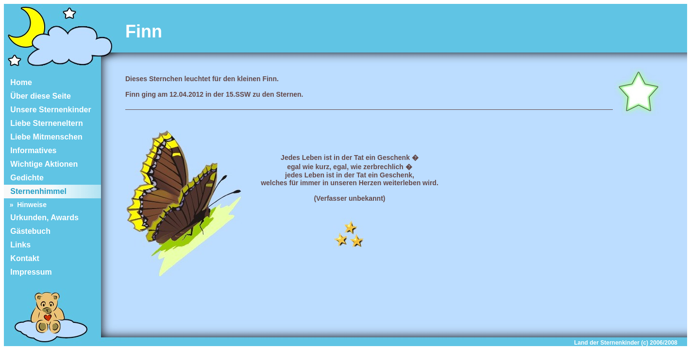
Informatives (30, 150)
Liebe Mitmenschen (43, 137)
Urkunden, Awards (41, 217)
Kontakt (21, 258)
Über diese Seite (37, 96)
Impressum (28, 272)
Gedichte (24, 178)
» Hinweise (25, 205)
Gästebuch (27, 231)
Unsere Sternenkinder (47, 109)
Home (18, 82)
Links (17, 245)
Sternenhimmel (35, 191)
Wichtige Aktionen (41, 164)
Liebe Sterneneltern (43, 123)
